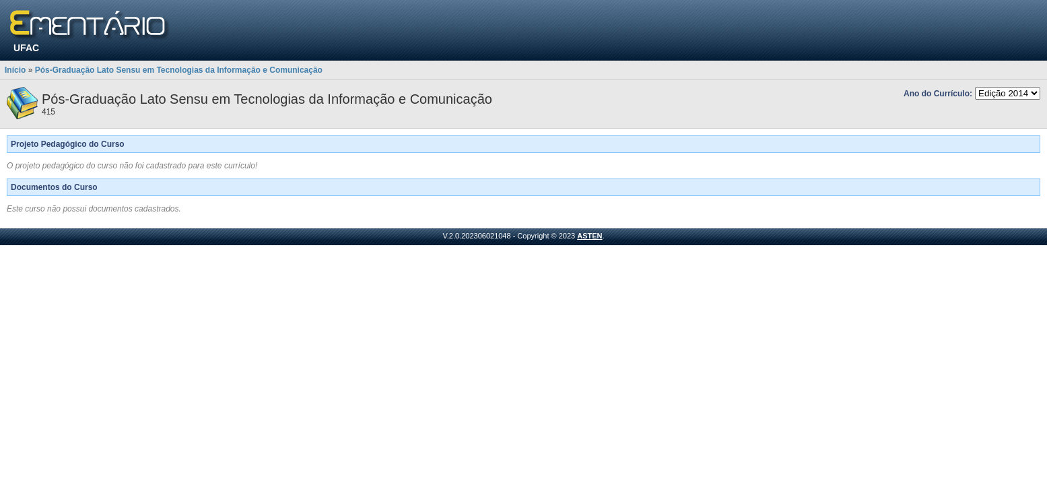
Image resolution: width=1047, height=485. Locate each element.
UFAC (26, 47)
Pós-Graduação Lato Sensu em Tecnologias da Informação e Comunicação (179, 70)
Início (15, 70)
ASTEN (589, 236)
